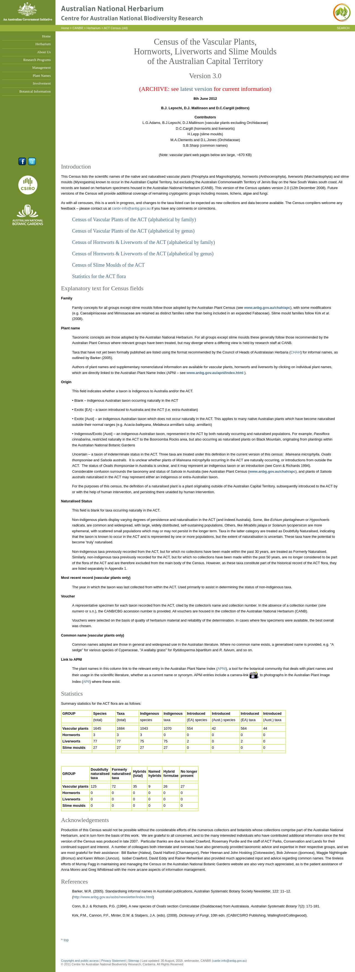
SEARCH (343, 28)
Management (41, 68)
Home (46, 36)
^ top (65, 940)
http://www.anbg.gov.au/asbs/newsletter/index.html (113, 897)
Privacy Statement (113, 960)
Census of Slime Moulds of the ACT (108, 265)
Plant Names (42, 76)
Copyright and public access (80, 960)
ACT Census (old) (116, 28)
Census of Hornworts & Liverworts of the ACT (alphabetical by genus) (143, 253)
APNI (221, 668)
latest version (196, 89)
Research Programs (37, 60)
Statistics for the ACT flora (99, 276)
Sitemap (133, 960)
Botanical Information (35, 91)
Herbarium (43, 44)
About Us (44, 52)
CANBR (77, 28)
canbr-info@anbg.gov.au (131, 208)
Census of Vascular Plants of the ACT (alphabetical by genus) (133, 231)
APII (86, 682)
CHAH (295, 352)
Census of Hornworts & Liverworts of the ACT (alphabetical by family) (143, 242)
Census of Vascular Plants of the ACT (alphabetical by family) (134, 219)
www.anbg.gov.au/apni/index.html (214, 373)
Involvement (42, 83)
